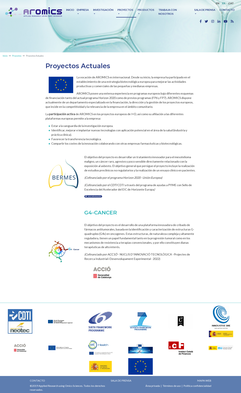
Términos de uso (171, 385)
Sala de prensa (121, 380)
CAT (231, 3)
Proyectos (16, 55)
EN (217, 3)
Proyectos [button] (125, 9)
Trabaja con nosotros (167, 11)
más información (93, 196)
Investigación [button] (103, 9)
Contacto (227, 9)
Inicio (70, 9)
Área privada (152, 385)
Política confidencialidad (197, 385)
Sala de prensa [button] (204, 9)
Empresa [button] (83, 9)
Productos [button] (146, 9)
